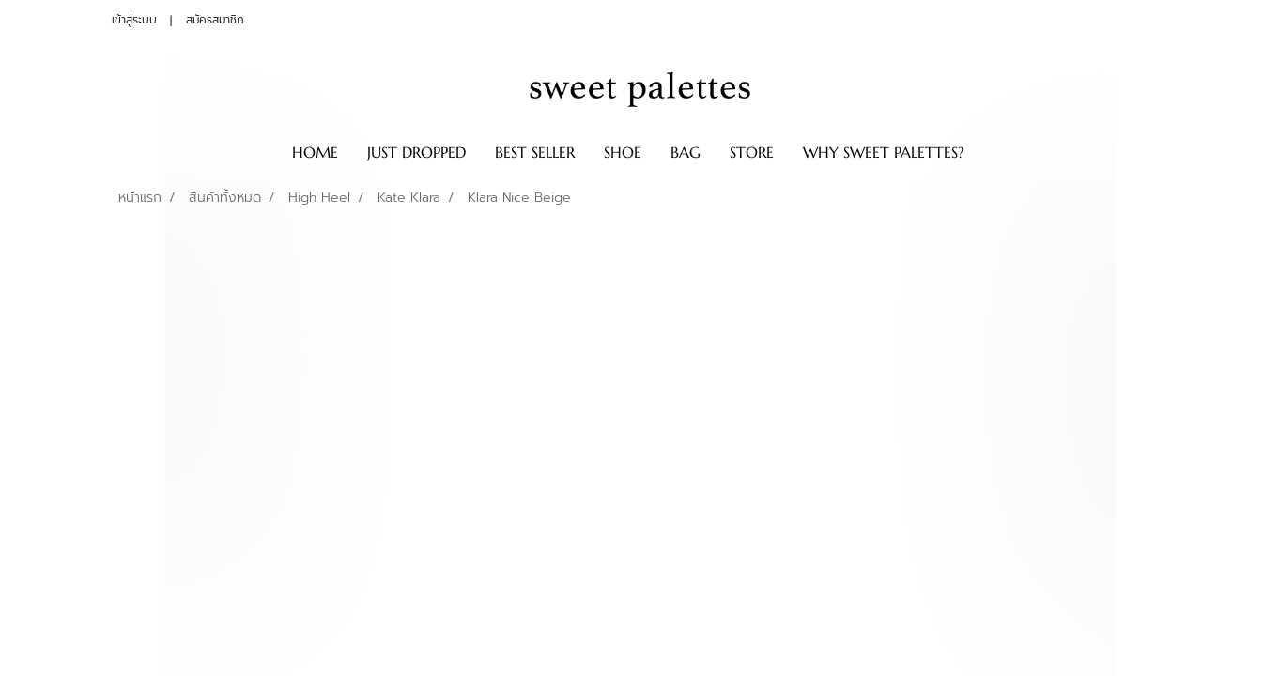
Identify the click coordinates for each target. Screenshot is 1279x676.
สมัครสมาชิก (215, 19)
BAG (685, 152)
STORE (752, 152)
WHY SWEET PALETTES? (883, 152)
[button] (994, 152)
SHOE (622, 152)
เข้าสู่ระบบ (134, 19)
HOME (315, 152)
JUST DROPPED (416, 152)
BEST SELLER (535, 152)
